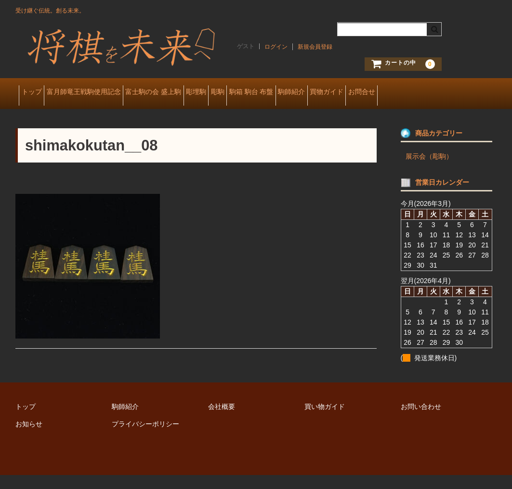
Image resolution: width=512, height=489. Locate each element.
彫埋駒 (245, 92)
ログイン (276, 46)
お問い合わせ (421, 420)
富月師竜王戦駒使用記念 (102, 92)
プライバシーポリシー (145, 438)
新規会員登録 (315, 46)
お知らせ (28, 438)
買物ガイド (435, 92)
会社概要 (221, 420)
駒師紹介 (385, 92)
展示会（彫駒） (429, 170)
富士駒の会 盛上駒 (187, 92)
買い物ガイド (324, 420)
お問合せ (38, 113)
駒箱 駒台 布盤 (330, 92)
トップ (35, 92)
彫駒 (281, 92)
